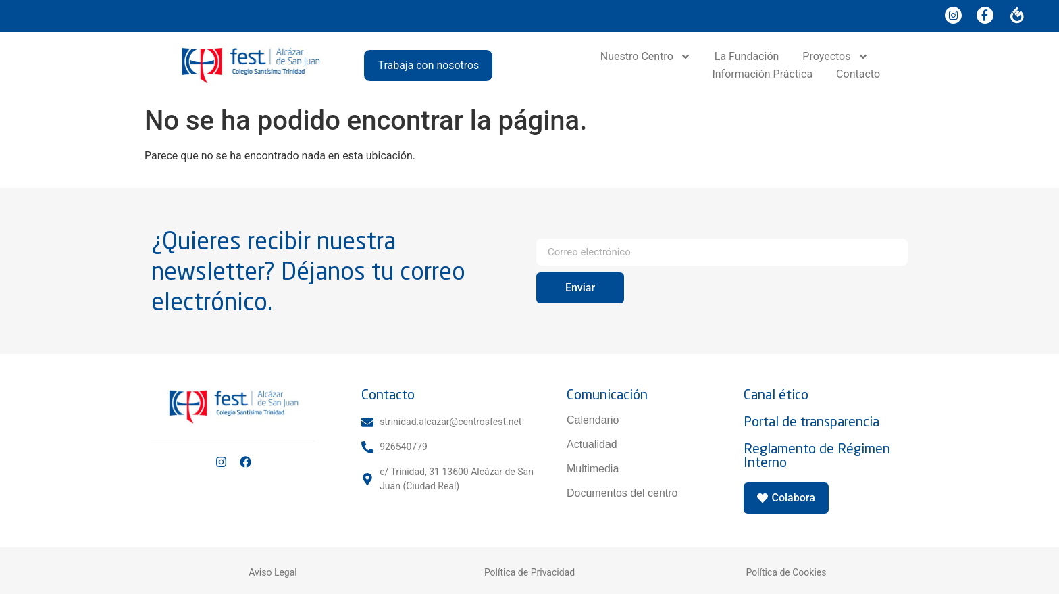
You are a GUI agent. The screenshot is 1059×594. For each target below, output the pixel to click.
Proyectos (835, 57)
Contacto (858, 74)
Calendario (593, 420)
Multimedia (593, 468)
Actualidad (592, 444)
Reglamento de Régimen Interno (817, 455)
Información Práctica (762, 74)
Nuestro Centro (645, 57)
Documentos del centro (622, 493)
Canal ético (776, 394)
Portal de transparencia (811, 421)
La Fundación (747, 56)
